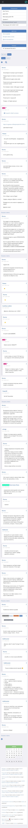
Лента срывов (6, 34)
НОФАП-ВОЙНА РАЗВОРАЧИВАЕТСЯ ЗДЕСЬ (12, 774)
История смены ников (8, 36)
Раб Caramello (5, 777)
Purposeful (4, 772)
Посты (3, 58)
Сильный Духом (5, 484)
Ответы (8, 58)
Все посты (4, 54)
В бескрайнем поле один (8, 815)
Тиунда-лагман (5, 615)
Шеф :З (3, 107)
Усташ (3, 795)
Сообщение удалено (8, 620)
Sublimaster (5, 639)
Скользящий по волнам (7, 801)
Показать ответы (5, 212)
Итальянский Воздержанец (8, 805)
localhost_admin (7, 306)
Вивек (11, 616)
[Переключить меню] (3, 2)
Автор (9, 54)
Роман (4, 133)
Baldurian (5, 530)
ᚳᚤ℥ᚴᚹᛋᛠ (4, 823)
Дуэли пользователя (8, 39)
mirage (4, 429)
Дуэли (3, 778)
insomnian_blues (6, 785)
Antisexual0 (4, 810)
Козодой (4, 781)
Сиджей (4, 391)
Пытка (4, 67)
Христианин (5, 790)
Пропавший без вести (10, 48)
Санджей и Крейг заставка (11, 113)
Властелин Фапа (14, 485)
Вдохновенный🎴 (6, 819)
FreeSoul (4, 812)
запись (23, 801)
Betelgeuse (4, 768)
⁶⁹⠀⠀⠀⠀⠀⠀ (8, 108)
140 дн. (21, 615)
